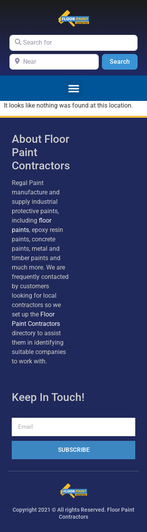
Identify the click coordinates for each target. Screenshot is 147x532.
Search (124, 61)
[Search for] (73, 42)
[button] (73, 88)
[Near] (54, 62)
